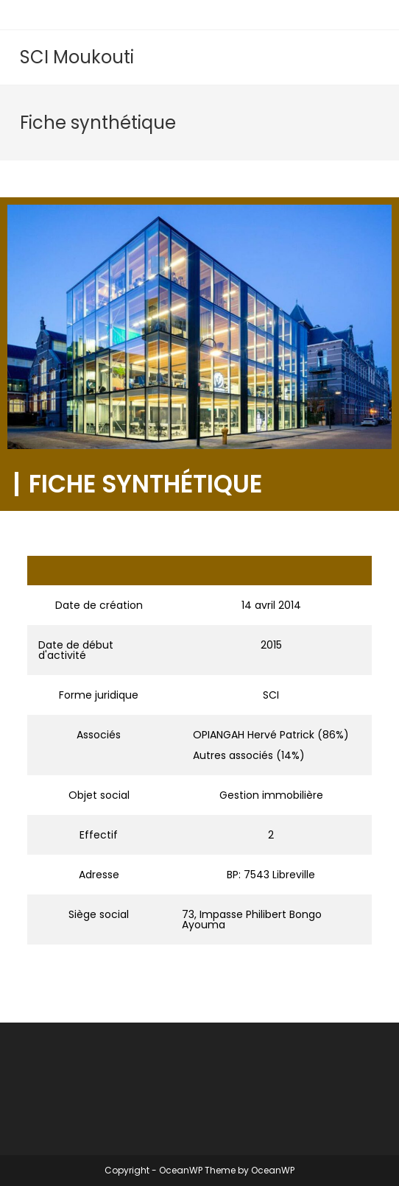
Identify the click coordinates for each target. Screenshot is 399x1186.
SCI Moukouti (77, 57)
